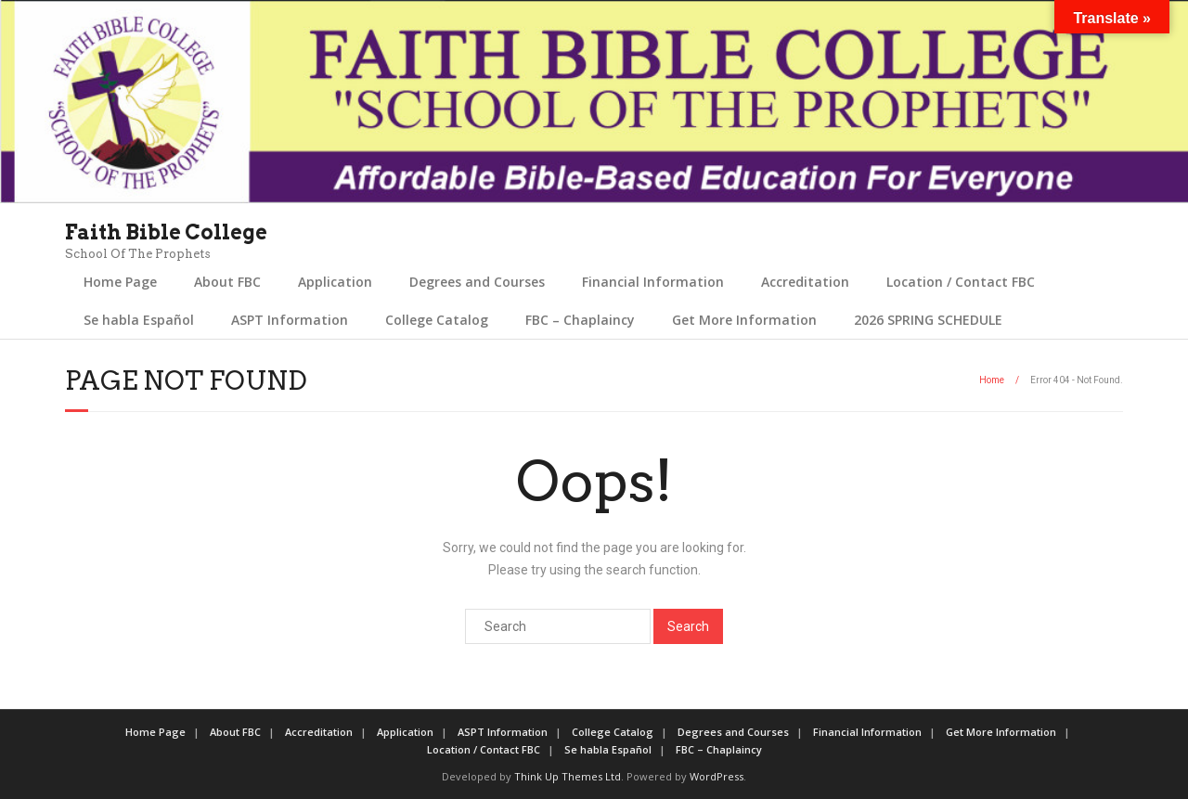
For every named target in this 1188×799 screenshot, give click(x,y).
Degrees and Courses (477, 281)
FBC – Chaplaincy (580, 320)
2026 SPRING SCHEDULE (928, 320)
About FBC (227, 281)
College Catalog (436, 320)
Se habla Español (139, 320)
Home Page (120, 281)
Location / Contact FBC (960, 281)
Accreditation (805, 281)
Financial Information (653, 281)
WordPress (716, 776)
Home (991, 380)
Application (335, 281)
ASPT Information (289, 320)
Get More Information (744, 320)
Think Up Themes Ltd (567, 776)
